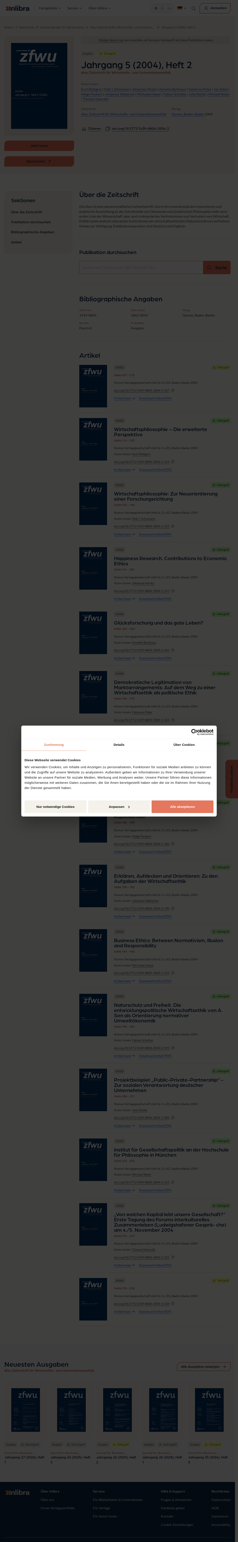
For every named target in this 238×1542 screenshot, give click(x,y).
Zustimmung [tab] (54, 744)
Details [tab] (119, 744)
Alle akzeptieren (182, 806)
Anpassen (119, 806)
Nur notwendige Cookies (55, 806)
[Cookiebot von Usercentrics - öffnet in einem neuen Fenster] (194, 732)
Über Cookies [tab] (184, 744)
